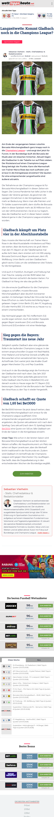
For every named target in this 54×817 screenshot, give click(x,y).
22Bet (27, 813)
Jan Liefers (22, 59)
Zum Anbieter (45, 605)
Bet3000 (6, 429)
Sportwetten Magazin (12, 42)
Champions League (15, 150)
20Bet (27, 809)
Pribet (27, 805)
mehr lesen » (43, 533)
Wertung (30, 608)
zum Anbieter (27, 474)
